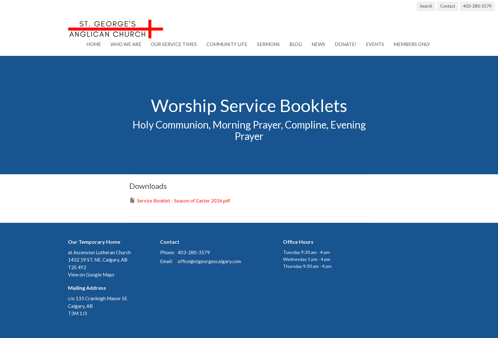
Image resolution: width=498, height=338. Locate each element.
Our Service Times (174, 44)
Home (93, 44)
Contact (447, 6)
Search (426, 6)
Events (375, 44)
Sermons (268, 44)
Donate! (345, 44)
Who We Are (126, 44)
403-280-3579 (477, 6)
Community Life (226, 44)
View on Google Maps (91, 274)
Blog (295, 44)
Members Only (412, 44)
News (318, 44)
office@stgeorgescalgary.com (209, 261)
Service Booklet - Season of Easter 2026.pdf (179, 200)
